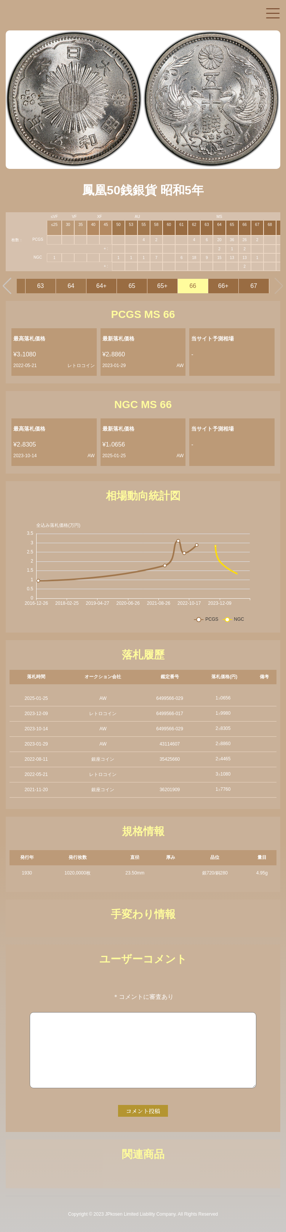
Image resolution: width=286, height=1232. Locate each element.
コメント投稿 (143, 1111)
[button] (7, 286)
